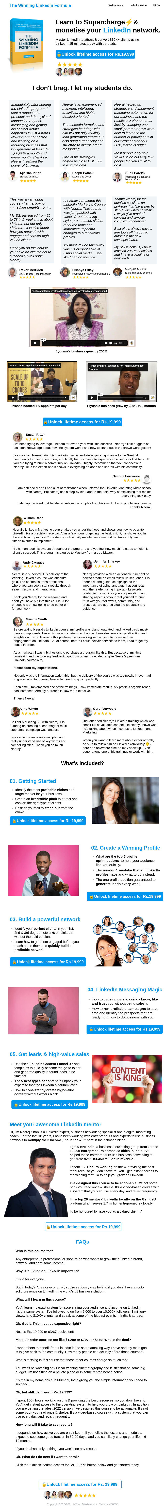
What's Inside (139, 5)
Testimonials (115, 5)
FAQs (156, 5)
